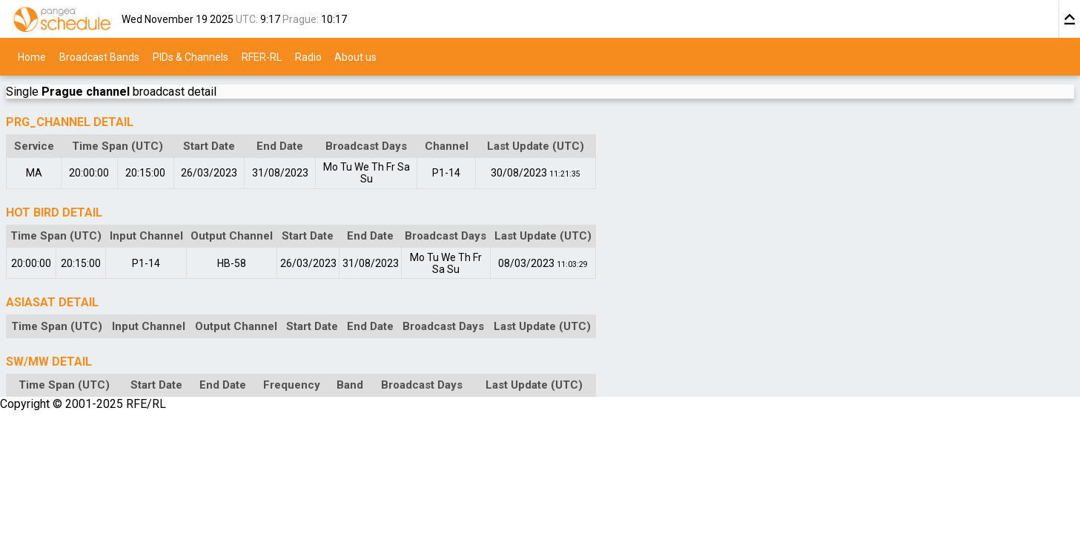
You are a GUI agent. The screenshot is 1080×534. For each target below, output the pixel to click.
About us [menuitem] (355, 56)
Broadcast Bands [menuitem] (99, 56)
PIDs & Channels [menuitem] (190, 56)
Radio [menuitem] (308, 56)
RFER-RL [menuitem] (262, 56)
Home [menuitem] (32, 56)
